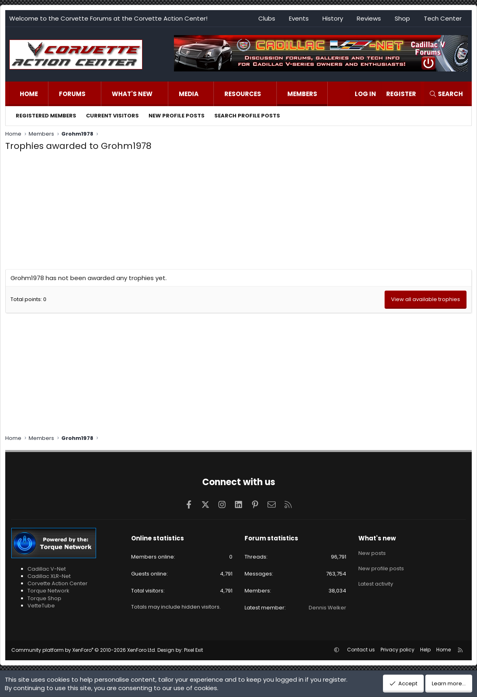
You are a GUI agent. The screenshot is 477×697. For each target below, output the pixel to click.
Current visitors (112, 115)
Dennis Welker (327, 607)
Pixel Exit (193, 650)
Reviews (369, 18)
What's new (132, 94)
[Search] (446, 94)
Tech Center (443, 18)
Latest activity (375, 581)
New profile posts (177, 115)
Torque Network (48, 590)
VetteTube (41, 605)
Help (425, 649)
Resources (242, 94)
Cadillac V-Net (46, 569)
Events (299, 18)
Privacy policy (397, 649)
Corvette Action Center (57, 583)
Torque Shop (44, 598)
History (332, 18)
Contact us (361, 649)
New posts (372, 552)
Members (302, 94)
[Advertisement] (238, 212)
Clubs (266, 18)
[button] (94, 94)
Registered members (46, 115)
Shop (402, 18)
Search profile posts (247, 115)
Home (29, 94)
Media (189, 94)
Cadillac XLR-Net (49, 576)
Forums (72, 94)
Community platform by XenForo (83, 650)
